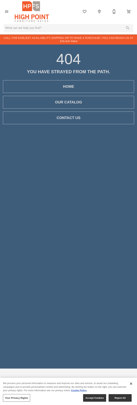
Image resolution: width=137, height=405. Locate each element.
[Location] (99, 11)
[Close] (131, 385)
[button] (6, 11)
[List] (84, 11)
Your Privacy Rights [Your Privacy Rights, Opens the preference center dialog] (16, 399)
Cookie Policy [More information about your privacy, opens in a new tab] (79, 391)
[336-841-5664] (114, 11)
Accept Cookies (94, 399)
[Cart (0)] (128, 11)
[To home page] (32, 12)
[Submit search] (128, 28)
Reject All (120, 399)
